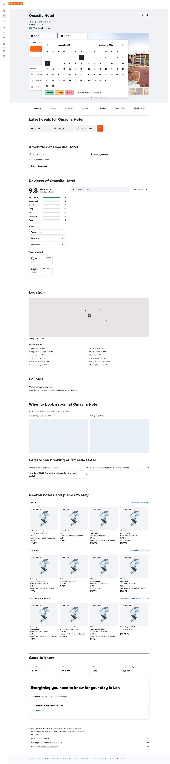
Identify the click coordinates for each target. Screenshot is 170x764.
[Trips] (4, 44)
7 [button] (75, 63)
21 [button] (75, 75)
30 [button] (47, 86)
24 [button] (53, 80)
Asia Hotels (50, 759)
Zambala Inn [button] (125, 533)
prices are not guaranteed (76, 731)
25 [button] (58, 80)
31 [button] (53, 86)
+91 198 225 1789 (36, 24)
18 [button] (58, 75)
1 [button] (100, 57)
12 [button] (64, 69)
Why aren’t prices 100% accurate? (90, 746)
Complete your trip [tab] (40, 696)
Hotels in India (61, 759)
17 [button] (53, 75)
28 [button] (75, 80)
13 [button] (70, 69)
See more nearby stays (140, 502)
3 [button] (52, 63)
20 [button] (70, 75)
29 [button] (81, 80)
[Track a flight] (4, 32)
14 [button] (75, 69)
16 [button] (47, 75)
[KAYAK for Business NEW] (4, 37)
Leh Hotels (110, 759)
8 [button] (81, 63)
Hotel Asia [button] (94, 533)
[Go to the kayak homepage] (15, 3)
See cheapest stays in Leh (139, 550)
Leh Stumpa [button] (34, 629)
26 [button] (64, 80)
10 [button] (53, 69)
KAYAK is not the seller (90, 738)
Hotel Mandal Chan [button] (37, 581)
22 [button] (81, 75)
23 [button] (47, 80)
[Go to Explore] (4, 27)
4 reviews (47, 28)
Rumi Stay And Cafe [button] (128, 627)
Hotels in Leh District (97, 759)
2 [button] (47, 63)
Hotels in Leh (39, 711)
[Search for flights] (4, 11)
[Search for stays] (4, 15)
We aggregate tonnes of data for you (90, 742)
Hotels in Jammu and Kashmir (78, 759)
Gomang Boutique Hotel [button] (69, 627)
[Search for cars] (4, 20)
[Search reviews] (102, 189)
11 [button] (58, 69)
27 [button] (70, 80)
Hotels (42, 759)
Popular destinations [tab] (59, 696)
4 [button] (58, 63)
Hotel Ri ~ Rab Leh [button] (67, 531)
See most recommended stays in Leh (135, 598)
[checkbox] (41, 260)
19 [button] (64, 75)
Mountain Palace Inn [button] (68, 581)
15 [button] (81, 69)
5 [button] (64, 63)
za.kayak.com (33, 759)
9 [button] (47, 69)
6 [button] (69, 63)
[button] (4, 3)
